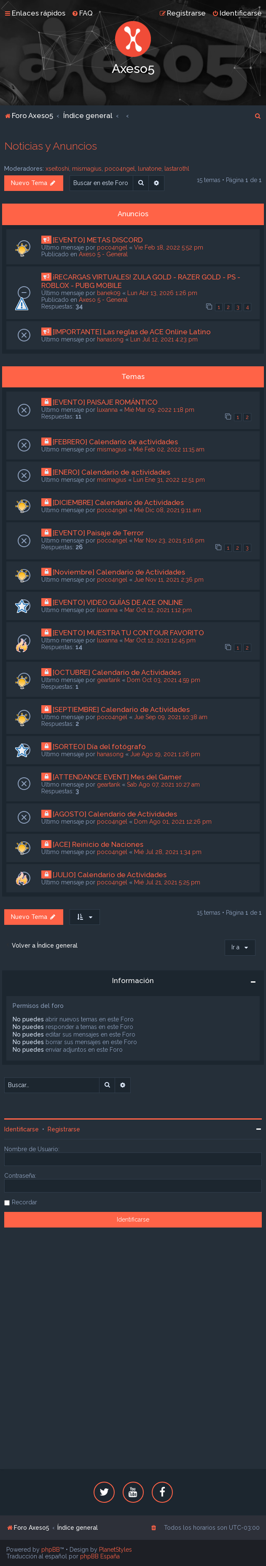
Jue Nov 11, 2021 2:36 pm (169, 579)
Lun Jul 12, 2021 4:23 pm (164, 339)
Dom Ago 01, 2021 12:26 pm (173, 821)
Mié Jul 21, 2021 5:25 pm (167, 882)
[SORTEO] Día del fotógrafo (99, 746)
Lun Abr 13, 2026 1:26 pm (162, 293)
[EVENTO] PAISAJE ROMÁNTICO (105, 402)
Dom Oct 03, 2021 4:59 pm (163, 680)
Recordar (24, 1202)
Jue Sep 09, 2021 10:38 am (170, 717)
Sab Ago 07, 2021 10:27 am (163, 784)
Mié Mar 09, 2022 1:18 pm (159, 409)
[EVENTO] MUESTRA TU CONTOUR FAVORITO (128, 633)
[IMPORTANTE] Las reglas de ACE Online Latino (132, 332)
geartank (108, 680)
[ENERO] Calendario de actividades (111, 472)
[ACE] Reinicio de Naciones (98, 844)
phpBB (50, 1549)
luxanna (107, 409)
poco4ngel (120, 168)
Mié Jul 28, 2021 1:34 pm (168, 852)
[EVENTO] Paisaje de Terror (98, 533)
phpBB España (100, 1556)
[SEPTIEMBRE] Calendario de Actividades (121, 709)
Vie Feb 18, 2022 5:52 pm (168, 247)
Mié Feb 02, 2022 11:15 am (168, 449)
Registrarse (64, 1129)
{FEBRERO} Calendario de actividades (115, 442)
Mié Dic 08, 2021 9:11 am (167, 510)
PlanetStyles (115, 1549)
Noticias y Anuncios (50, 146)
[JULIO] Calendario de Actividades (110, 874)
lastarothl (176, 168)
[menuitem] (82, 13)
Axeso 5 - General (103, 254)
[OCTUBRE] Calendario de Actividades (117, 672)
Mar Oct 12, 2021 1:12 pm (158, 610)
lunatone (149, 168)
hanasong (110, 339)
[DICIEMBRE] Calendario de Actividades (118, 502)
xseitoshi (57, 168)
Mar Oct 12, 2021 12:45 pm (160, 640)
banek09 (109, 293)
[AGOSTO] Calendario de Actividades (115, 814)
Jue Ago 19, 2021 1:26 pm (165, 754)
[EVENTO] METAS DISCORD (98, 240)
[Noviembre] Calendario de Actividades (119, 572)
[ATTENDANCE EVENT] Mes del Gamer (117, 777)
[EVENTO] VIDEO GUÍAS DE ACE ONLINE (118, 602)
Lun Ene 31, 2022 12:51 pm (169, 479)
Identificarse (21, 1129)
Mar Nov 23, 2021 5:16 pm (169, 540)
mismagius (87, 168)
